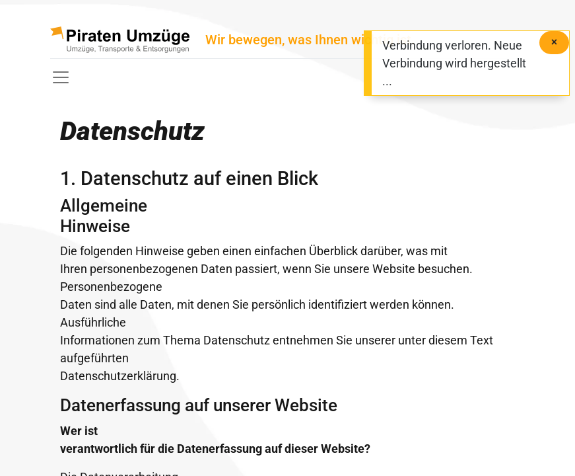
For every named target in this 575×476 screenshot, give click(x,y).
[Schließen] (554, 42)
